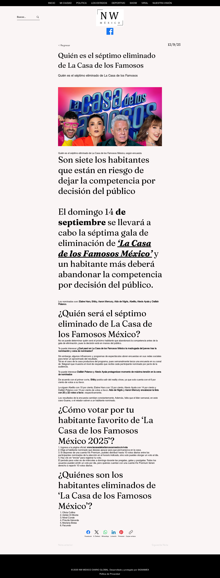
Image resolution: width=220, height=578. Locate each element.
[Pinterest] (121, 533)
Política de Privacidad (109, 574)
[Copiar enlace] (131, 533)
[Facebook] (109, 31)
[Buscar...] (23, 17)
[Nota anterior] (68, 545)
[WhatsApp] (105, 533)
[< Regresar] (68, 45)
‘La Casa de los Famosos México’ (105, 248)
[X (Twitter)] (96, 533)
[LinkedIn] (113, 533)
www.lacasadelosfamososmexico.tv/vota (107, 447)
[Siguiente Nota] (157, 545)
